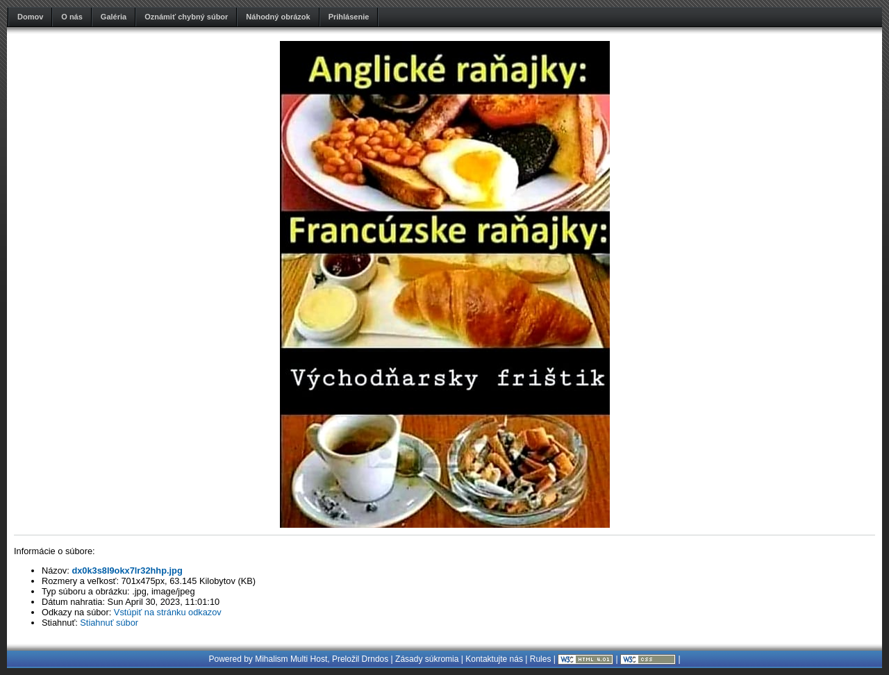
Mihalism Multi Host (291, 659)
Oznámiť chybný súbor (186, 16)
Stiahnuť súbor (109, 622)
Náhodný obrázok (278, 16)
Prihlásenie (349, 16)
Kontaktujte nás (494, 659)
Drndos (375, 659)
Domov (30, 16)
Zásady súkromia (426, 659)
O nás (72, 16)
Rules (540, 659)
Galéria (113, 16)
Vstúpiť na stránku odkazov (168, 612)
